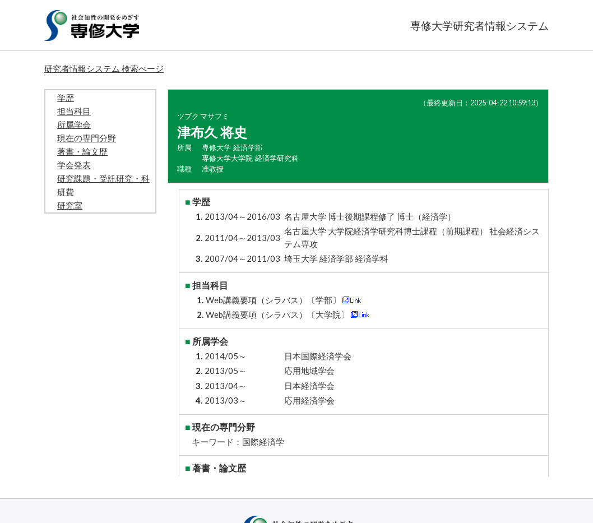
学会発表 (74, 165)
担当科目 (74, 111)
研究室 (69, 205)
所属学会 (74, 124)
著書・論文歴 (82, 151)
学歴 (65, 97)
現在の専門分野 (86, 138)
